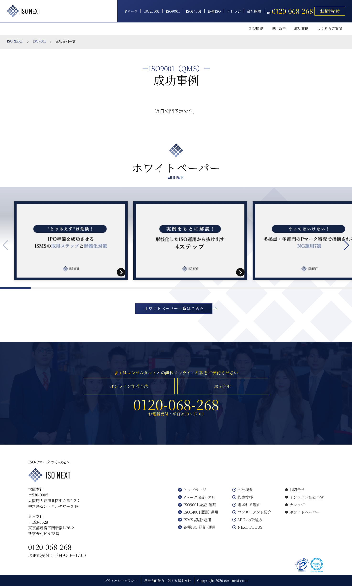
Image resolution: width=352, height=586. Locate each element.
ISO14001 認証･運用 (198, 512)
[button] (346, 245)
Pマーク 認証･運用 (197, 497)
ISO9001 (173, 11)
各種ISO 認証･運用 (197, 527)
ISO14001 (193, 11)
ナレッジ (234, 11)
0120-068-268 (50, 547)
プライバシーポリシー (121, 580)
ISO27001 (151, 11)
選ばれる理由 (246, 504)
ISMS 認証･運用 (194, 519)
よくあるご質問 (329, 28)
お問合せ (330, 10)
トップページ (192, 489)
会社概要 (254, 11)
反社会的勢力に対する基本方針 (167, 580)
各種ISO (214, 11)
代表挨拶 (242, 497)
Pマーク (131, 11)
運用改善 (278, 28)
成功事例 (301, 28)
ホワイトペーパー (302, 512)
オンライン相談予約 (129, 386)
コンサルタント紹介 (251, 512)
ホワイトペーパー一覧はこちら (174, 308)
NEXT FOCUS (247, 527)
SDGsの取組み (247, 519)
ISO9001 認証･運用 (197, 504)
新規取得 (256, 28)
